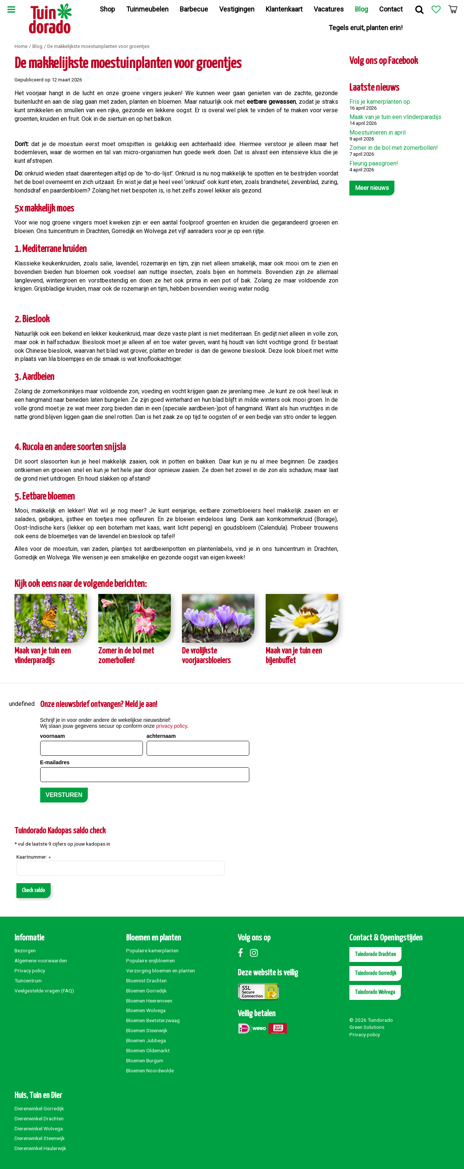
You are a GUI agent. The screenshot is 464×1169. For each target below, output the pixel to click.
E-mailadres (55, 762)
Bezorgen (25, 950)
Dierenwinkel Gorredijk (39, 1108)
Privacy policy (30, 970)
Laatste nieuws (374, 88)
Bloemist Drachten (146, 981)
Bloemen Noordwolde (150, 1070)
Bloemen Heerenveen (149, 1001)
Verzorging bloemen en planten (160, 970)
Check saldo (33, 890)
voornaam (52, 736)
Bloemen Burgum (144, 1060)
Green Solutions (366, 1027)
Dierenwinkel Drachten (39, 1118)
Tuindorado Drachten (375, 954)
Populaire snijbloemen (150, 960)
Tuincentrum (28, 981)
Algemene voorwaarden (41, 960)
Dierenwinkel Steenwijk (40, 1138)
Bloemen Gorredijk (146, 991)
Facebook (243, 952)
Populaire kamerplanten (152, 950)
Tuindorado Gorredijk (375, 973)
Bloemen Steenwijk (146, 1030)
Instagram (255, 952)
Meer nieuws (372, 187)
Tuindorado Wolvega (375, 992)
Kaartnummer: (33, 857)
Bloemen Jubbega (146, 1040)
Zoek (419, 9)
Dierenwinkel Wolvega (39, 1128)
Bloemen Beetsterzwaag (153, 1020)
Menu (11, 9)
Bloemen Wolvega (146, 1010)
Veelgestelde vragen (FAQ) (44, 991)
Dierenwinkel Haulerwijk (40, 1148)
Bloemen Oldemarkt (148, 1050)
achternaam (161, 736)
